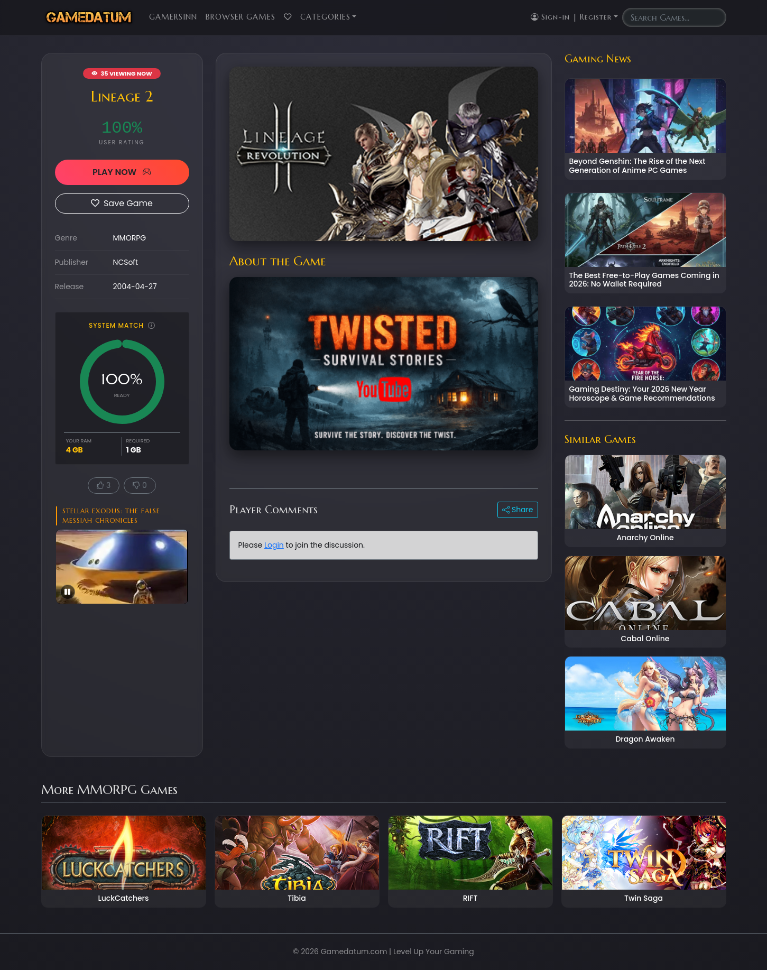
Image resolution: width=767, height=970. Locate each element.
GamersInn (173, 17)
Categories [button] (325, 17)
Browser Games (240, 17)
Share (517, 509)
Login (274, 545)
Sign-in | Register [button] (571, 17)
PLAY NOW (122, 172)
